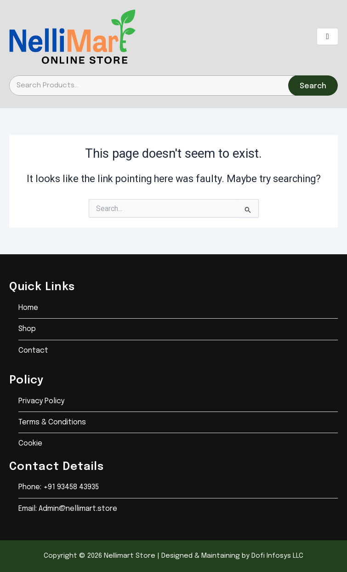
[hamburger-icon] (327, 37)
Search (313, 86)
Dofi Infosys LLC (277, 556)
